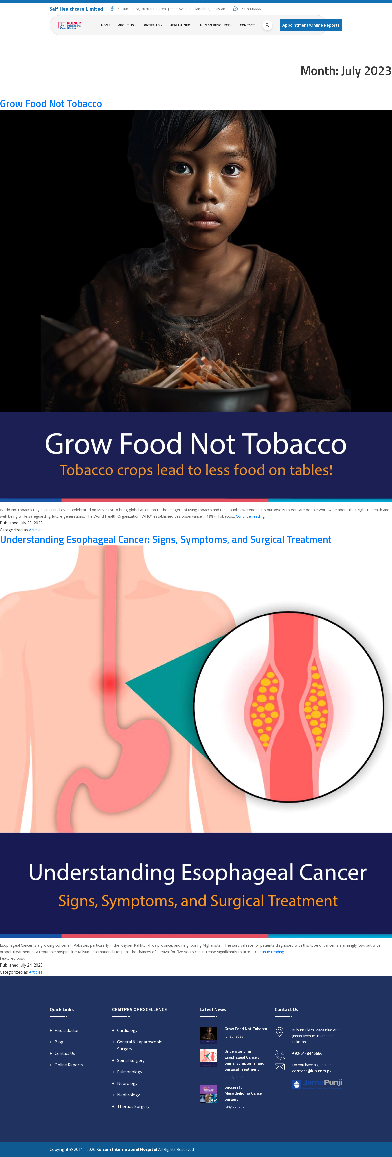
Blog (59, 1042)
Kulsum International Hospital (127, 1149)
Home (106, 25)
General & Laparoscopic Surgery (139, 1045)
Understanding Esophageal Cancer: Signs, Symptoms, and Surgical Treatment (166, 539)
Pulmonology (129, 1072)
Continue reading (250, 516)
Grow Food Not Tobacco (51, 103)
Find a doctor (67, 1030)
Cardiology (127, 1030)
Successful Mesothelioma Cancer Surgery (244, 1093)
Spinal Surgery (131, 1060)
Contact (247, 25)
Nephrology (128, 1095)
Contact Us (65, 1053)
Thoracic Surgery (133, 1106)
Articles (36, 530)
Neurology (127, 1083)
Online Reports (69, 1065)
